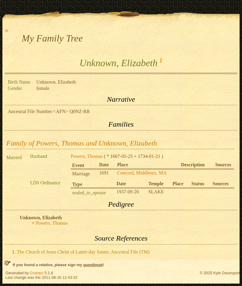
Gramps (37, 273)
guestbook (93, 265)
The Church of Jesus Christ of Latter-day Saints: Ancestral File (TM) (83, 251)
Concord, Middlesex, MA (142, 172)
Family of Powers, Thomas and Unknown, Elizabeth (81, 143)
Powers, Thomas (87, 156)
